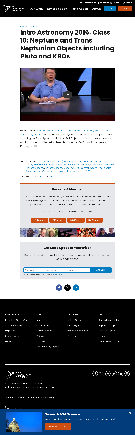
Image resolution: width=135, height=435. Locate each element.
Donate (125, 8)
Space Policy (12, 336)
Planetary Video (29, 26)
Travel (102, 336)
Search (126, 2)
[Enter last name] (56, 270)
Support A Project (108, 325)
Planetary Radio (45, 325)
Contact (72, 336)
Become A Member (78, 330)
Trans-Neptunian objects (56, 171)
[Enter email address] (79, 270)
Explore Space (57, 9)
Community (88, 2)
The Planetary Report (47, 346)
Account (103, 2)
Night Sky (10, 330)
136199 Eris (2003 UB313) (51, 161)
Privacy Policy (57, 275)
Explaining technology (95, 161)
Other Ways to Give (109, 341)
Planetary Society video (57, 167)
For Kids (9, 341)
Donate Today (58, 426)
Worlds (91, 171)
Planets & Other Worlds (17, 320)
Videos (40, 336)
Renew (115, 2)
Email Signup (74, 325)
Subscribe (100, 270)
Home (43, 176)
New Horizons (82, 164)
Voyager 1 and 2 (78, 171)
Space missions (34, 171)
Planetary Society (35, 167)
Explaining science (73, 161)
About (96, 9)
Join (110, 8)
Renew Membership (109, 320)
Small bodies (104, 167)
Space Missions (13, 325)
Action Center (75, 320)
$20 (76, 220)
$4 (40, 220)
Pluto (73, 167)
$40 (94, 220)
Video (51, 176)
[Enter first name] (34, 270)
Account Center (13, 397)
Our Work (36, 9)
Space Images (44, 330)
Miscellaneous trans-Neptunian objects (54, 164)
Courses (40, 341)
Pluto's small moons (87, 167)
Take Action (79, 9)
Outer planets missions (102, 164)
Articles (40, 320)
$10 (58, 220)
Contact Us (31, 397)
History (29, 164)
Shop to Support (108, 330)
